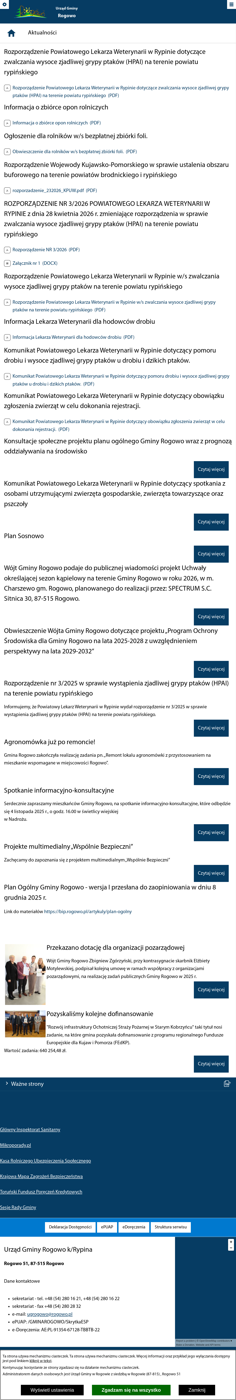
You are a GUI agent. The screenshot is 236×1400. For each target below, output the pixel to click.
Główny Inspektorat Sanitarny (30, 76)
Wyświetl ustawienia (52, 1390)
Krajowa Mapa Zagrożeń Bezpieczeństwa (41, 122)
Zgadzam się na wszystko (131, 1390)
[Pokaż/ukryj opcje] (5, 5)
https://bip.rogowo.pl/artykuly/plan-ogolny (88, 1052)
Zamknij (196, 1390)
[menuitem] (70, 1227)
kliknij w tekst (40, 1361)
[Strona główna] (11, 173)
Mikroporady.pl (15, 91)
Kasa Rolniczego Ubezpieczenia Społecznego (45, 107)
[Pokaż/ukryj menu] (231, 5)
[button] (25, 1143)
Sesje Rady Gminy (18, 153)
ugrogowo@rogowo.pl (50, 1314)
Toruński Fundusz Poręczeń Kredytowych (41, 138)
